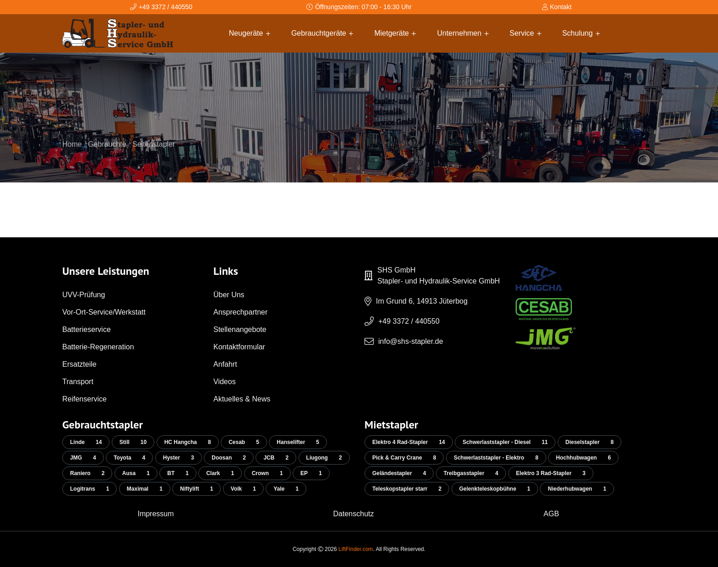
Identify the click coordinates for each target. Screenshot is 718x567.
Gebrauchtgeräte (322, 33)
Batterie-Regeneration (98, 347)
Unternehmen (462, 33)
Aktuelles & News (242, 399)
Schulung (581, 33)
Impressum (155, 514)
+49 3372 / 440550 (409, 321)
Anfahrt (225, 364)
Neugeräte (249, 33)
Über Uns (229, 295)
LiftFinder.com (355, 549)
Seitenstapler (153, 153)
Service (525, 33)
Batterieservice (86, 329)
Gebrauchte (107, 153)
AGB (551, 514)
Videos (224, 381)
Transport (77, 381)
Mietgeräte (395, 33)
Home (72, 153)
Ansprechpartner (240, 312)
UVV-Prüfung (83, 295)
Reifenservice (84, 399)
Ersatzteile (79, 364)
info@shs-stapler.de (410, 341)
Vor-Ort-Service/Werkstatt (104, 312)
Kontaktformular (239, 347)
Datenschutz (353, 514)
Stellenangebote (240, 329)
